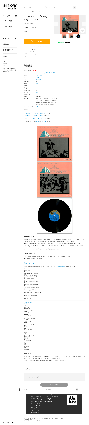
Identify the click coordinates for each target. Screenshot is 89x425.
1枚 (37, 92)
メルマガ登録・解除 (53, 396)
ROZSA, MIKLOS (50, 73)
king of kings (39, 75)
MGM (37, 77)
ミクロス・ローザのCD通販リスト (34, 115)
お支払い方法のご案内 (37, 400)
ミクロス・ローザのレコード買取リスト (36, 118)
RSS (49, 398)
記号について (28, 303)
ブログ (50, 394)
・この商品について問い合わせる (31, 49)
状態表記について (29, 263)
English (50, 401)
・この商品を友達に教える (29, 51)
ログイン (5, 65)
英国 (37, 83)
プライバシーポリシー (37, 403)
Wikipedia (37, 121)
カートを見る (10, 16)
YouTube (44, 121)
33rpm (37, 88)
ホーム (34, 394)
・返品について (27, 53)
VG (37, 107)
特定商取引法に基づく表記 (39, 401)
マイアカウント (7, 61)
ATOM (49, 400)
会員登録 (5, 63)
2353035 (38, 79)
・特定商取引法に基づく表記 (30, 55)
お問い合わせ (35, 412)
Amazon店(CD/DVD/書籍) (9, 68)
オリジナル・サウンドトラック (43, 11)
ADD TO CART (37, 41)
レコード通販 (31, 11)
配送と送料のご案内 (37, 396)
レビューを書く (54, 384)
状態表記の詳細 (61, 266)
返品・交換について (37, 398)
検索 (74, 7)
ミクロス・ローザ (40, 73)
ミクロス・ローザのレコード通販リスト (36, 113)
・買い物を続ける (27, 56)
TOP (25, 11)
